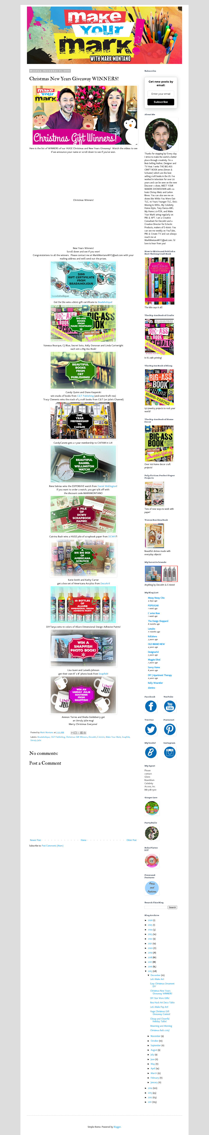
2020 (150, 948)
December (156, 975)
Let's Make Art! (157, 979)
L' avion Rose (154, 613)
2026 (150, 920)
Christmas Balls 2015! (159, 1030)
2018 (150, 957)
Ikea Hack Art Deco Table (162, 1002)
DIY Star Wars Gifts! (159, 998)
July (153, 1054)
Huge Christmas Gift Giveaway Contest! (160, 1013)
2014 (150, 1088)
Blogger (117, 1127)
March (154, 1073)
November (156, 1036)
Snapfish (103, 673)
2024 (150, 929)
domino (151, 687)
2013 (150, 1092)
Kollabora (152, 636)
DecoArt (104, 583)
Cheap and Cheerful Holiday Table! (159, 1020)
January (154, 1082)
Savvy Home (154, 667)
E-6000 (101, 737)
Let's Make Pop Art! (159, 1007)
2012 (150, 1097)
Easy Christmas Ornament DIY (162, 985)
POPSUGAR (153, 605)
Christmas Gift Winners (77, 737)
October (155, 1040)
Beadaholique (105, 302)
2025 (150, 925)
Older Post (132, 840)
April (153, 1068)
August (154, 1050)
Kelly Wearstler (155, 683)
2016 (150, 966)
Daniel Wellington (107, 486)
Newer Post (35, 840)
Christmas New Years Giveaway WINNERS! (161, 992)
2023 (150, 934)
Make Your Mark (113, 737)
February (155, 1077)
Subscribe (161, 102)
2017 (150, 962)
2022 (150, 938)
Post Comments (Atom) (52, 845)
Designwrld (153, 652)
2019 (150, 952)
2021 (150, 943)
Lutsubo (151, 628)
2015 (150, 971)
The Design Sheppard (158, 621)
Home (83, 840)
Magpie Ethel (154, 659)
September (156, 1045)
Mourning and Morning (161, 1026)
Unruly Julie (36, 740)
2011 (150, 1102)
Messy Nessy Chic (156, 598)
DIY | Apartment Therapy (160, 675)
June (153, 1059)
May (153, 1064)
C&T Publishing (85, 395)
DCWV (112, 536)
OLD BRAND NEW (156, 644)
